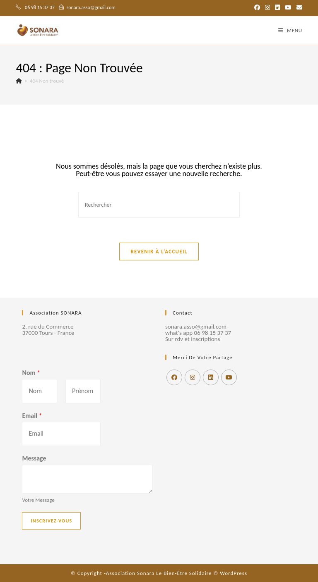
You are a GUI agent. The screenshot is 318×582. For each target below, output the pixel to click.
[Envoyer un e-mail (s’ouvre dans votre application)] (298, 8)
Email (32, 416)
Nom (31, 373)
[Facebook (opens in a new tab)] (257, 8)
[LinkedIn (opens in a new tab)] (277, 8)
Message (34, 458)
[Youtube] (229, 377)
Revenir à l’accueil (158, 251)
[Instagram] (192, 377)
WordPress (233, 573)
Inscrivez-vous (51, 521)
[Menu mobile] (290, 30)
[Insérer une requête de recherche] (159, 205)
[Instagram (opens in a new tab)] (267, 8)
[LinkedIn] (211, 377)
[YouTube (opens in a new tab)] (288, 8)
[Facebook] (174, 377)
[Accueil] (19, 81)
